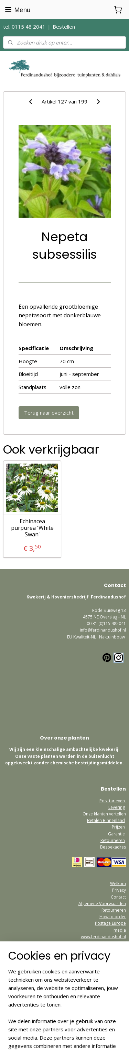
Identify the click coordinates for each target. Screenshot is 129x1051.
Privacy (119, 890)
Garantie (116, 834)
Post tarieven (112, 801)
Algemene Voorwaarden (102, 903)
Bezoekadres (113, 847)
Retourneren (112, 840)
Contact (118, 897)
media (120, 930)
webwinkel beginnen (51, 1038)
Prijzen (118, 827)
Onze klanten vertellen (104, 814)
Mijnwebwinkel (112, 1038)
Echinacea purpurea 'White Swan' (32, 528)
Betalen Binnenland (106, 820)
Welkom (118, 883)
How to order (112, 917)
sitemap (10, 1038)
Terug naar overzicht (49, 412)
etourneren (115, 910)
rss (25, 1038)
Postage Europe (110, 923)
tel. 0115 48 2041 (24, 26)
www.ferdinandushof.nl (103, 937)
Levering (116, 807)
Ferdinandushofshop (28, 989)
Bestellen (64, 26)
